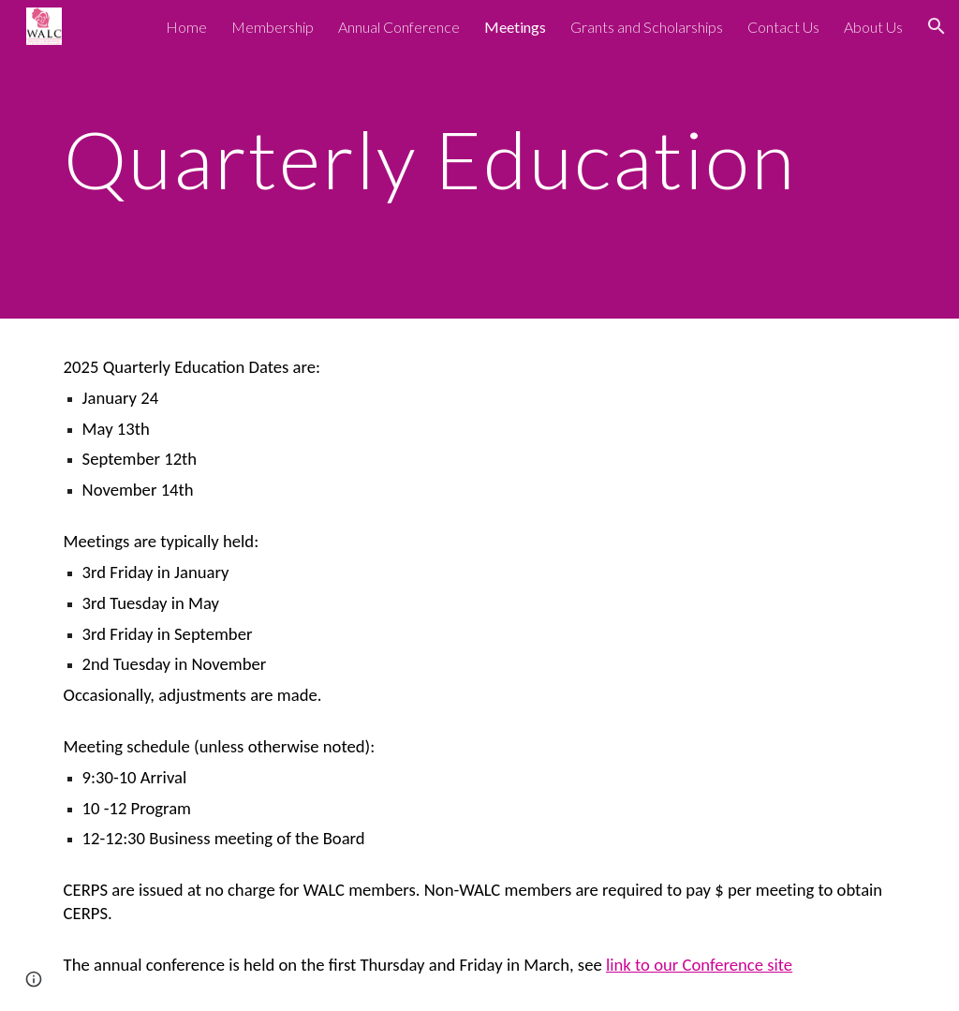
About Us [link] (873, 27)
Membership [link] (272, 27)
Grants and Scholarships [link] (646, 27)
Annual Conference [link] (399, 27)
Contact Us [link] (783, 27)
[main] (443, 159)
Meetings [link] (515, 27)
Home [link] (186, 27)
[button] (936, 26)
